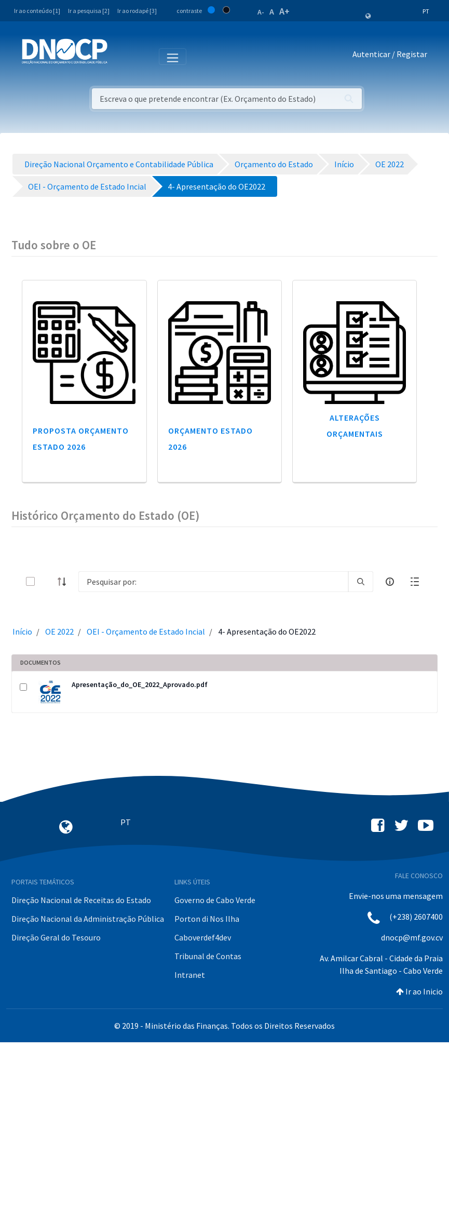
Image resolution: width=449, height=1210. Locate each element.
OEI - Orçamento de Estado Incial (146, 631)
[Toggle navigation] (121, 56)
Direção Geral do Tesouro (56, 937)
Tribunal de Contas (207, 956)
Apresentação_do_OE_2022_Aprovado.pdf (140, 684)
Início (22, 631)
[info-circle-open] (390, 581)
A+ (284, 11)
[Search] (213, 581)
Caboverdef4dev (202, 937)
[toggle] (47, 581)
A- (260, 12)
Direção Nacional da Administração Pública (87, 918)
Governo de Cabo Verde (214, 900)
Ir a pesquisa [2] (89, 11)
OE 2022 (59, 631)
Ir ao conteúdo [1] (37, 11)
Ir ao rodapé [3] (137, 11)
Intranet (189, 975)
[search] (361, 581)
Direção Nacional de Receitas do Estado (81, 900)
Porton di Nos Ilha (206, 918)
